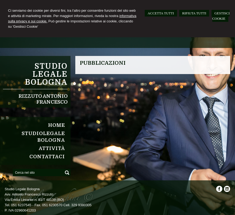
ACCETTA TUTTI (161, 13)
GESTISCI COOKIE (221, 16)
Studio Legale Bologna (46, 74)
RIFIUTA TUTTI (194, 13)
